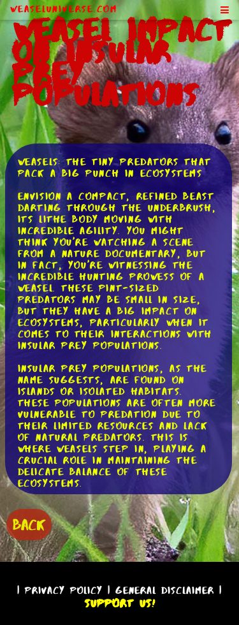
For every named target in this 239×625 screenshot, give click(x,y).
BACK (29, 524)
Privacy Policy (64, 590)
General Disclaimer (164, 590)
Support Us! (120, 603)
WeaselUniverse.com (63, 9)
